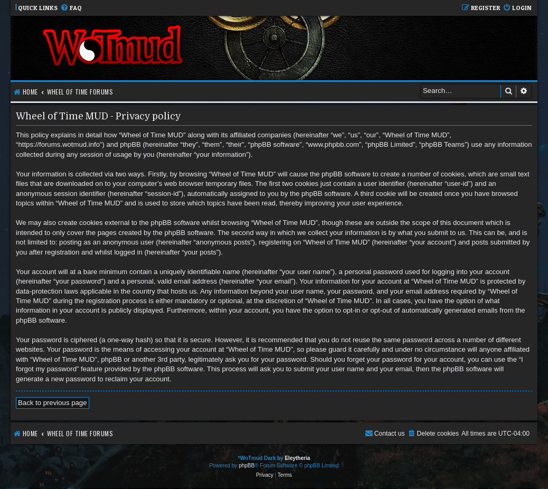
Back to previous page (52, 403)
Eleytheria (297, 458)
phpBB (246, 465)
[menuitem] (71, 8)
